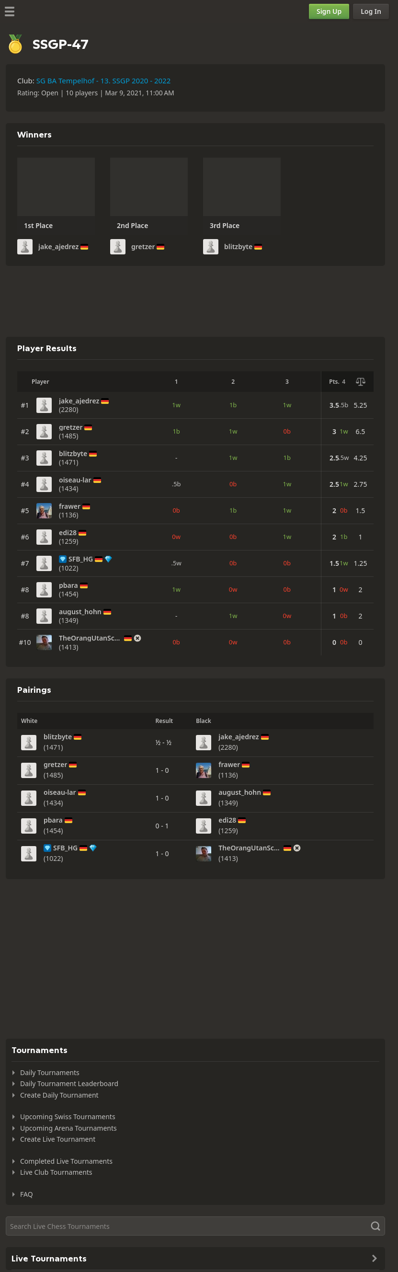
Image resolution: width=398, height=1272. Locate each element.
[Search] (195, 1226)
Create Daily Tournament (59, 1095)
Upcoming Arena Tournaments (68, 1128)
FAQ (26, 1194)
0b (287, 431)
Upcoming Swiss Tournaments (67, 1116)
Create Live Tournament (57, 1139)
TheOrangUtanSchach (90, 638)
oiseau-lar (75, 480)
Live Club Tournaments (56, 1172)
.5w (176, 563)
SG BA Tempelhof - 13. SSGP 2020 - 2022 (103, 80)
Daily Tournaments (50, 1072)
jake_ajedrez (58, 247)
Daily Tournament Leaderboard (69, 1083)
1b (233, 405)
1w (176, 405)
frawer (69, 506)
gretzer (143, 247)
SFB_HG (80, 559)
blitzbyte (238, 247)
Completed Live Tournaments (66, 1161)
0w (176, 536)
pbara (68, 585)
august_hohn (80, 611)
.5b (176, 484)
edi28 (68, 532)
